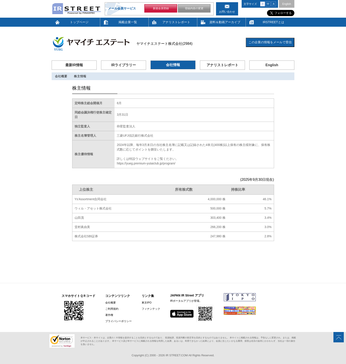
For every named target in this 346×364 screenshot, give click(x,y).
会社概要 (61, 76)
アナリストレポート (176, 22)
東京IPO (147, 302)
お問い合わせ (227, 11)
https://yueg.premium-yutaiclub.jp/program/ (146, 163)
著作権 (109, 315)
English (286, 4)
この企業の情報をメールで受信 (270, 42)
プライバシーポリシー (118, 321)
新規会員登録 (161, 8)
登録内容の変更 (194, 8)
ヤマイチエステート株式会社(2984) (164, 43)
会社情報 (173, 65)
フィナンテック (151, 308)
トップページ (79, 22)
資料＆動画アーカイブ (224, 22)
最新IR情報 (74, 65)
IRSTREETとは (273, 22)
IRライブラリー (123, 65)
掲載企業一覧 (127, 22)
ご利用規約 (111, 308)
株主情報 (80, 76)
